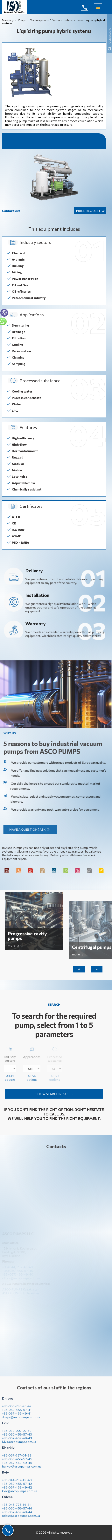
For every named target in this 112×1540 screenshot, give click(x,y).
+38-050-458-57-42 (17, 1486)
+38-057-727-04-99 (17, 1458)
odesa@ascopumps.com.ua (21, 1518)
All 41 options (10, 1077)
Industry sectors (10, 1053)
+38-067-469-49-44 (17, 1515)
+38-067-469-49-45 (17, 1465)
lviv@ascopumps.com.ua (19, 1444)
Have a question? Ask (30, 829)
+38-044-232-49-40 (17, 1483)
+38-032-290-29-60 (17, 1433)
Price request (88, 210)
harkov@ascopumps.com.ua (21, 1469)
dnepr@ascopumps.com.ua (21, 1420)
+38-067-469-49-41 (17, 1416)
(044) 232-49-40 (87, 7)
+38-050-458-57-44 (17, 1511)
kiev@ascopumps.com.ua (19, 1494)
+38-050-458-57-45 (17, 1462)
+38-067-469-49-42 (17, 1490)
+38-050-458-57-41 (17, 1412)
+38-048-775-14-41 (16, 1507)
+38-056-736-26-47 (17, 1409)
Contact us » (11, 210)
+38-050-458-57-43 (17, 1437)
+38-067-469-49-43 (17, 1441)
